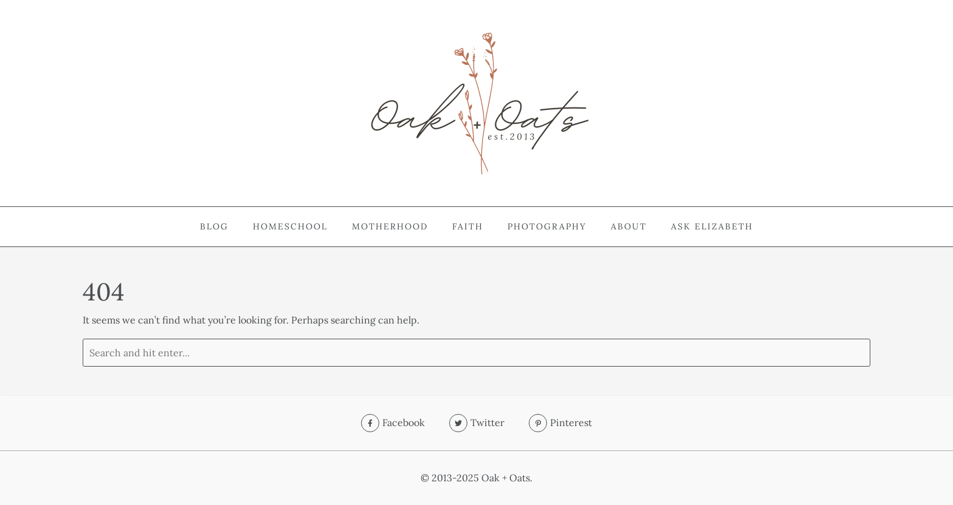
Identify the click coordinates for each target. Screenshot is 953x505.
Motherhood (390, 226)
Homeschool (290, 226)
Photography (547, 226)
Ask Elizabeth (712, 226)
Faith (467, 226)
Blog (214, 226)
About (629, 226)
